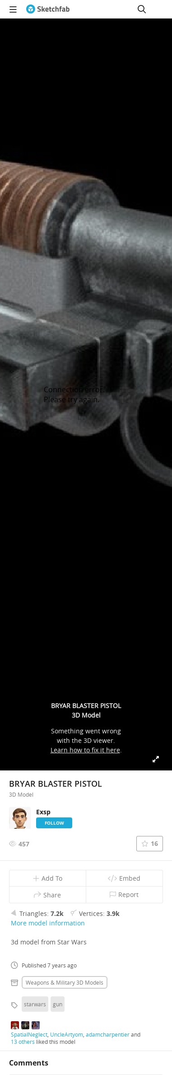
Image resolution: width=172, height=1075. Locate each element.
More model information (48, 923)
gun (57, 1004)
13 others (23, 1041)
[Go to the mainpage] (48, 9)
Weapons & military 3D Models (64, 982)
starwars (35, 1004)
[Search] (142, 9)
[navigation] (13, 9)
